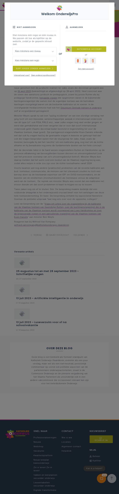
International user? (22, 75)
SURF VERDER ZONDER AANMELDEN (35, 68)
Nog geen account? (86, 69)
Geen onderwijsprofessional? (43, 75)
